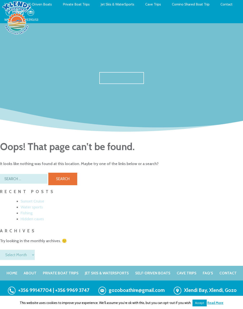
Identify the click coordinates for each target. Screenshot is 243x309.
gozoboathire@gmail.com (137, 290)
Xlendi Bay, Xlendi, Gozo (210, 290)
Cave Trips (153, 4)
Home (12, 273)
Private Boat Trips (76, 4)
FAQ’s (208, 273)
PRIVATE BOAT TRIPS (61, 273)
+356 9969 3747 (72, 290)
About (30, 273)
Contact (226, 4)
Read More (215, 303)
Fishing (27, 213)
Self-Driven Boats (38, 4)
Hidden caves (32, 219)
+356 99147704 (35, 290)
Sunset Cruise (32, 201)
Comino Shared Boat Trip (191, 4)
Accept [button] (199, 303)
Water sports (32, 207)
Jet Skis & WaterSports (117, 4)
